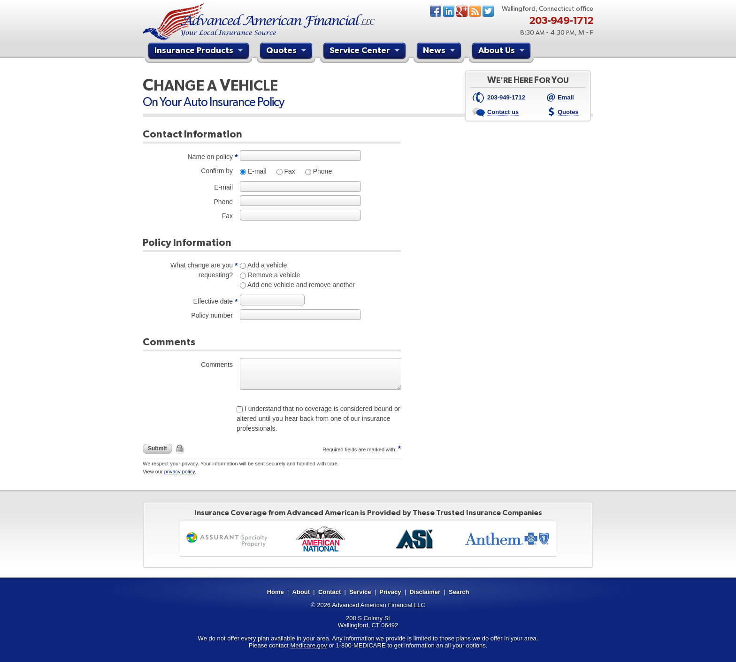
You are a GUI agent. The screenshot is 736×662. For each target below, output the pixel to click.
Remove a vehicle (273, 275)
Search (459, 591)
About (301, 591)
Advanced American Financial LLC (378, 605)
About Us (502, 51)
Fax (289, 171)
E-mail (256, 171)
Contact (329, 591)
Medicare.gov (309, 645)
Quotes (287, 51)
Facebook (435, 11)
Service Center (366, 51)
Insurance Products (199, 51)
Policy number (212, 315)
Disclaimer (424, 591)
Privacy (390, 591)
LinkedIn (448, 11)
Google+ (461, 11)
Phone (321, 171)
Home (275, 591)
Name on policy (210, 156)
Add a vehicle (266, 265)
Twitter (488, 11)
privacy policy (179, 471)
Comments (217, 364)
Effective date (213, 301)
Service (360, 591)
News (475, 11)
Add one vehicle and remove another (300, 285)
